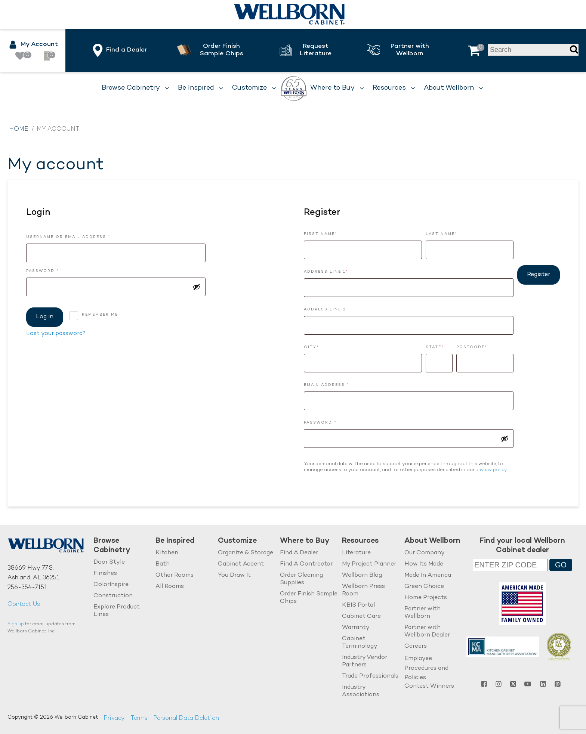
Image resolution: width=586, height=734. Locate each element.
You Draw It (234, 575)
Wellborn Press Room (363, 590)
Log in (44, 317)
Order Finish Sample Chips (308, 598)
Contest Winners (429, 686)
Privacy (114, 718)
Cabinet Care (361, 616)
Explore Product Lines (116, 611)
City (311, 347)
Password (55, 270)
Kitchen (166, 553)
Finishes (105, 573)
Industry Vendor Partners (364, 661)
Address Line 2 (325, 309)
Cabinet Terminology (359, 643)
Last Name (441, 234)
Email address (339, 384)
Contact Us (23, 604)
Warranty (356, 628)
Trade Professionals (370, 676)
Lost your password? (56, 334)
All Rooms (169, 586)
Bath (162, 564)
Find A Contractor (306, 564)
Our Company (424, 553)
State (435, 347)
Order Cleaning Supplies (301, 579)
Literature (356, 553)
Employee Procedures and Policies (426, 668)
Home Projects (425, 598)
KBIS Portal (358, 605)
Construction (113, 596)
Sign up (15, 624)
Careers (415, 646)
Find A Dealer (299, 553)
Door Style (109, 562)
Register (538, 275)
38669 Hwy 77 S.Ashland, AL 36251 (33, 573)
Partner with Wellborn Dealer (427, 631)
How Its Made (423, 564)
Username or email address (81, 236)
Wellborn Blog (362, 575)
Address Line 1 (326, 272)
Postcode (471, 347)
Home (18, 129)
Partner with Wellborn (422, 613)
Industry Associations (360, 691)
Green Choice (424, 586)
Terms (139, 718)
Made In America (427, 575)
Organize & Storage (245, 553)
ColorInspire (111, 585)
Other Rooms (174, 575)
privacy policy (491, 470)
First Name (320, 234)
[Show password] (196, 287)
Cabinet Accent (241, 564)
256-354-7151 (27, 588)
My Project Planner (369, 564)
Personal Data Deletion (186, 718)
